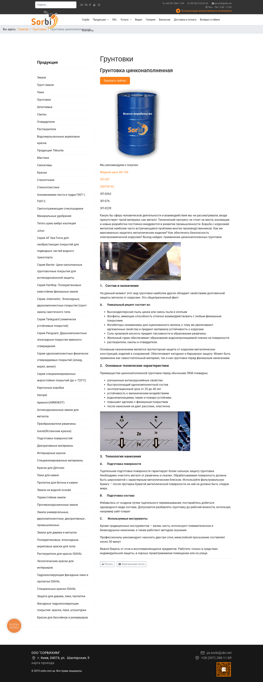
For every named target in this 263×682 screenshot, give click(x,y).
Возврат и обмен (210, 19)
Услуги (125, 19)
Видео (138, 19)
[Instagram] (99, 4)
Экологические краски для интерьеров (55, 564)
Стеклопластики (48, 187)
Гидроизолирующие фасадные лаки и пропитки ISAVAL (62, 578)
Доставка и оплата (185, 19)
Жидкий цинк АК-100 (114, 172)
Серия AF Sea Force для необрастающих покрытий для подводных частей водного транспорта (58, 247)
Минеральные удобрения (54, 216)
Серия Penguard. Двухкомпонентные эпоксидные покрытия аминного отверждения (62, 339)
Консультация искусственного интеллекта (206, 10)
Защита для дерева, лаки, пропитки (61, 596)
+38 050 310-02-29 (198, 3)
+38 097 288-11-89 (174, 3)
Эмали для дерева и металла (57, 532)
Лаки (40, 92)
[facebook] (90, 4)
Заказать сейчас (115, 80)
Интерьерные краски (51, 453)
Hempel (42, 395)
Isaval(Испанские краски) (54, 431)
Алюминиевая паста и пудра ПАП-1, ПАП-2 (61, 198)
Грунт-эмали (45, 85)
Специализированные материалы (60, 460)
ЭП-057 (105, 179)
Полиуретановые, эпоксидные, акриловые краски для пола (58, 543)
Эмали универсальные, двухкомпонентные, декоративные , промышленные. (61, 518)
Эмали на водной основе (54, 490)
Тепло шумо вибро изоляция (56, 223)
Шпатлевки (44, 107)
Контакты (88, 30)
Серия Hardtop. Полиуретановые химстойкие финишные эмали (59, 288)
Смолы (42, 114)
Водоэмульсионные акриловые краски (58, 140)
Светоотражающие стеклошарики (60, 208)
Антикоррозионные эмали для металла (58, 413)
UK (81, 4)
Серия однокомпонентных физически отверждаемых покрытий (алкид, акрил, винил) (62, 360)
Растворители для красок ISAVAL (59, 553)
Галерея (150, 19)
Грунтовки (44, 99)
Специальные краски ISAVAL (56, 589)
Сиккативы (44, 165)
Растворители (46, 129)
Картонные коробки (50, 387)
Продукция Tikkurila (50, 150)
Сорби (85, 19)
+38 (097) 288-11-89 (216, 658)
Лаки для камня (48, 475)
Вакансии (164, 19)
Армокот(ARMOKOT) (51, 402)
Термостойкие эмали (51, 497)
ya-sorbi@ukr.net (223, 3)
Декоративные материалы (55, 445)
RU (86, 4)
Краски (42, 172)
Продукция (99, 19)
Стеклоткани (45, 180)
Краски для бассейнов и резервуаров (62, 617)
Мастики (43, 158)
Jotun (41, 230)
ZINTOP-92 (107, 186)
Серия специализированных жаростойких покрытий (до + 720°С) (61, 377)
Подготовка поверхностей (54, 438)
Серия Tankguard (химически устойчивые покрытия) (56, 322)
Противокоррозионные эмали (57, 504)
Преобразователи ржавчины (56, 423)
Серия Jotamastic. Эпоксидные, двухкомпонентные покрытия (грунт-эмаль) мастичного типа (62, 305)
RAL (114, 19)
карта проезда (43, 663)
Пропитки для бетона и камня (57, 482)
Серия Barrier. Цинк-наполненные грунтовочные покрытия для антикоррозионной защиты (59, 271)
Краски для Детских (50, 468)
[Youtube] (94, 4)
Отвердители (46, 122)
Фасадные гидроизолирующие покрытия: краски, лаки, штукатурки (61, 607)
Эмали (41, 77)
